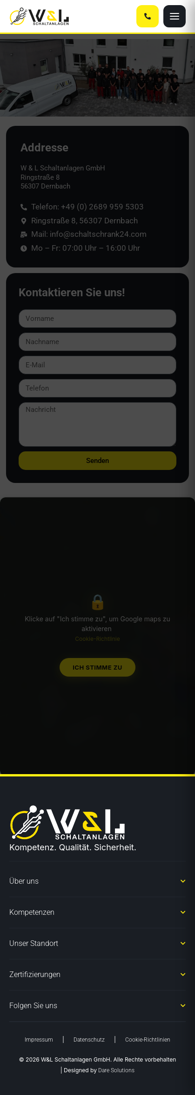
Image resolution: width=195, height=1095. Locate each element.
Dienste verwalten (95, 987)
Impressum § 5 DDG (152, 1083)
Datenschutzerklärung (94, 1083)
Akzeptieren (97, 1012)
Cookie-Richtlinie (40, 1082)
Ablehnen (97, 1037)
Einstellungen (97, 1063)
